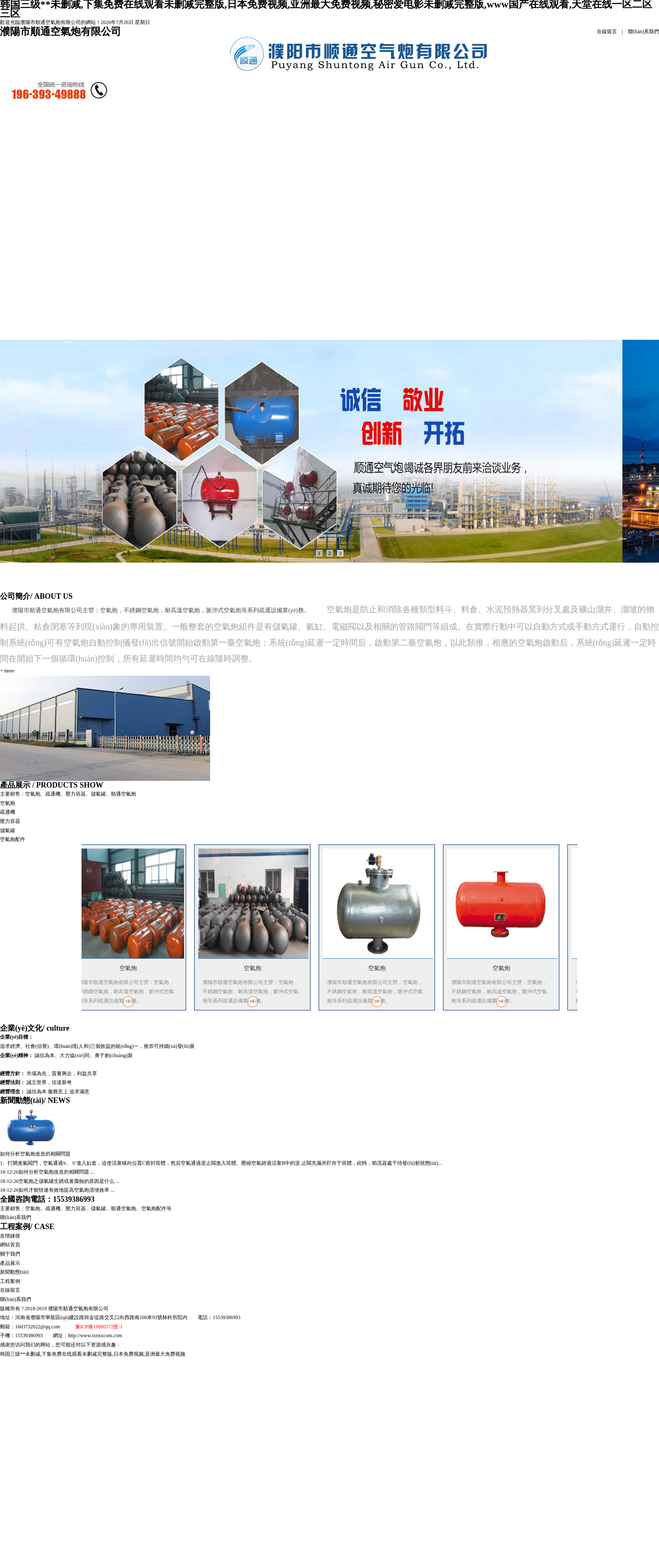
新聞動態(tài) (233, 132)
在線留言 (607, 31)
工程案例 (298, 132)
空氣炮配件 (12, 839)
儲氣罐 (165, 250)
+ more (7, 671)
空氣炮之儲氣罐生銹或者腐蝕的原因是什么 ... (68, 1181)
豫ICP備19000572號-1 (99, 1327)
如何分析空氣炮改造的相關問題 (35, 1154)
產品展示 (169, 132)
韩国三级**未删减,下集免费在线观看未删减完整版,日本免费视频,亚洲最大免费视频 (92, 1354)
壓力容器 (10, 821)
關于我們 (10, 1254)
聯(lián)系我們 (643, 31)
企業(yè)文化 (34, 1028)
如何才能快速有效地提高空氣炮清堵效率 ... (66, 1190)
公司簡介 (105, 132)
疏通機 (173, 191)
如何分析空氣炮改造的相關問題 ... (56, 1172)
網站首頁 (41, 132)
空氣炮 (148, 191)
